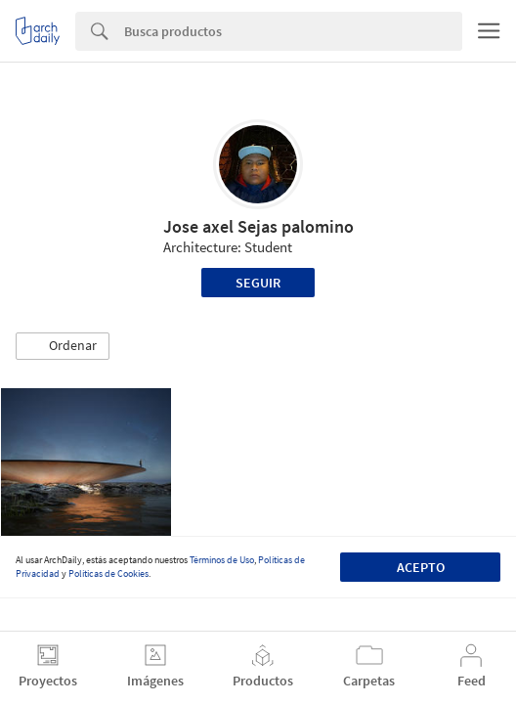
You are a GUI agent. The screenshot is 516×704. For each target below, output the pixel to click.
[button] (62, 346)
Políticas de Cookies (108, 573)
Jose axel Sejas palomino (258, 226)
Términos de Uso (222, 559)
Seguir (258, 282)
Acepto (421, 567)
